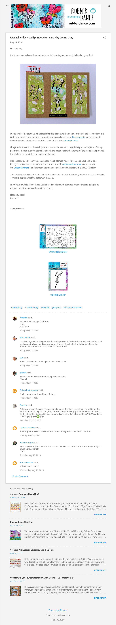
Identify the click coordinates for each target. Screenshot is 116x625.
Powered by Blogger (58, 610)
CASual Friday (31, 307)
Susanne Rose (26, 462)
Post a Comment (20, 476)
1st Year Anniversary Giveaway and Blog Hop (32, 550)
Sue (21, 357)
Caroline (23, 405)
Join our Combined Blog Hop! (24, 494)
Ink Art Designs (27, 442)
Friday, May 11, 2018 (29, 330)
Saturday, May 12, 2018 (30, 420)
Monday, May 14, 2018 (30, 435)
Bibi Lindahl (25, 337)
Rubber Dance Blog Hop (21, 522)
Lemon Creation (27, 427)
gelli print (56, 307)
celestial (45, 307)
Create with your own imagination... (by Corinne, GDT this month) (42, 578)
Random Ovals (71, 140)
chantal (23, 372)
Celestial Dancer (58, 295)
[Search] (109, 6)
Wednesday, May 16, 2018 (32, 470)
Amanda (23, 317)
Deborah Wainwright (29, 390)
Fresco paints (78, 137)
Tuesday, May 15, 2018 (30, 455)
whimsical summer (73, 307)
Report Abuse (58, 620)
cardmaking (16, 307)
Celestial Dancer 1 (22, 167)
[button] (104, 38)
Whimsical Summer (72, 164)
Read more (100, 514)
